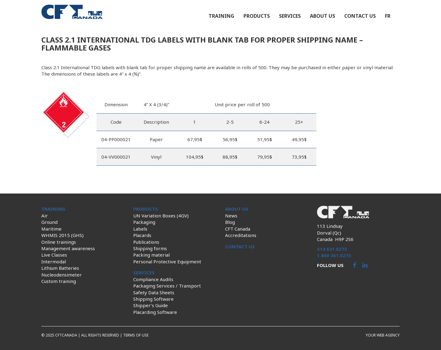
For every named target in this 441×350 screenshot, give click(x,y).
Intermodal (53, 261)
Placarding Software (155, 312)
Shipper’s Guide (150, 305)
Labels (140, 229)
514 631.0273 (332, 249)
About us (322, 16)
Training (221, 16)
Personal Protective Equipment (167, 261)
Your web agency (383, 335)
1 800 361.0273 (334, 255)
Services (290, 16)
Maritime (51, 229)
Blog (230, 222)
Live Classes (54, 255)
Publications (146, 242)
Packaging (144, 222)
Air (44, 216)
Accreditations (240, 235)
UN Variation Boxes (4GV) (161, 216)
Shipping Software (153, 299)
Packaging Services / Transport (167, 286)
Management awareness (68, 248)
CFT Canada (237, 229)
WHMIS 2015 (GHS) (62, 235)
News (231, 216)
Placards (142, 235)
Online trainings (58, 242)
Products (256, 16)
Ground (49, 222)
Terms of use (136, 335)
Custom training (58, 281)
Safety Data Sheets (153, 292)
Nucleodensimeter (61, 275)
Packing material (151, 255)
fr (387, 16)
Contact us (360, 16)
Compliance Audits (153, 279)
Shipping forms (150, 248)
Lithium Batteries (60, 268)
